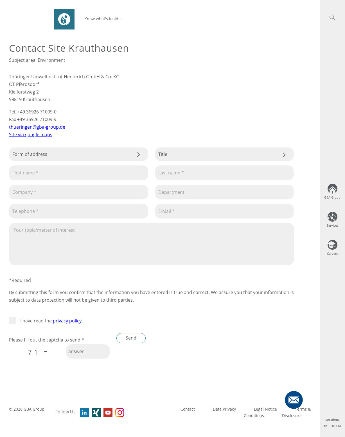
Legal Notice (265, 409)
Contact (188, 409)
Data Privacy (224, 409)
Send (131, 338)
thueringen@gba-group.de (37, 127)
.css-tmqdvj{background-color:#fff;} (78, 154)
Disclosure (292, 415)
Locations (332, 419)
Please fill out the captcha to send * (46, 340)
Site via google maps (30, 134)
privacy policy (67, 321)
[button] (332, 17)
